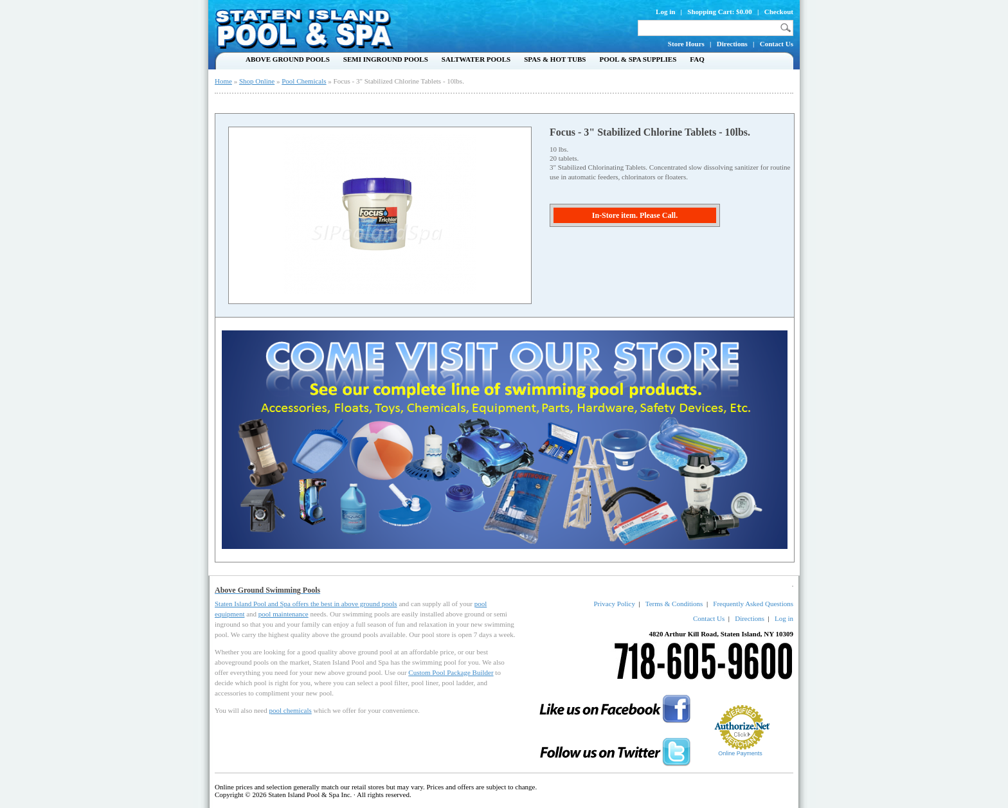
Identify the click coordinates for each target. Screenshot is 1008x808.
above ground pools (369, 603)
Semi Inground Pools (385, 59)
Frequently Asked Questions (753, 603)
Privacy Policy (613, 603)
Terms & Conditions (674, 603)
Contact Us (776, 44)
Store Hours (686, 44)
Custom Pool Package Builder (450, 672)
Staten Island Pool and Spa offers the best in (278, 603)
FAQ (697, 59)
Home (223, 81)
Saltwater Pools (476, 59)
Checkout (778, 11)
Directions (732, 44)
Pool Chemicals (304, 81)
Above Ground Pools (288, 59)
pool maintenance (283, 614)
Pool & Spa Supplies (637, 59)
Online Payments (740, 753)
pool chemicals (290, 710)
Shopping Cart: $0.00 (719, 11)
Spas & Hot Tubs (555, 59)
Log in (665, 11)
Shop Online (256, 81)
